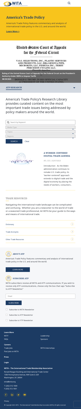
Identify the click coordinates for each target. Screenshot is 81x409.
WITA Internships (47, 348)
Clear (27, 141)
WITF (6, 336)
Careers (7, 344)
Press (6, 357)
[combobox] (40, 127)
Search (14, 141)
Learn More (17, 269)
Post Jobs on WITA (11, 351)
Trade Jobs (8, 348)
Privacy (6, 401)
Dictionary (40, 224)
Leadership (44, 336)
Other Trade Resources (40, 239)
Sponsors (44, 339)
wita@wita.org (10, 382)
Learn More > (12, 31)
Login (6, 362)
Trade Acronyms (40, 231)
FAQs (6, 339)
